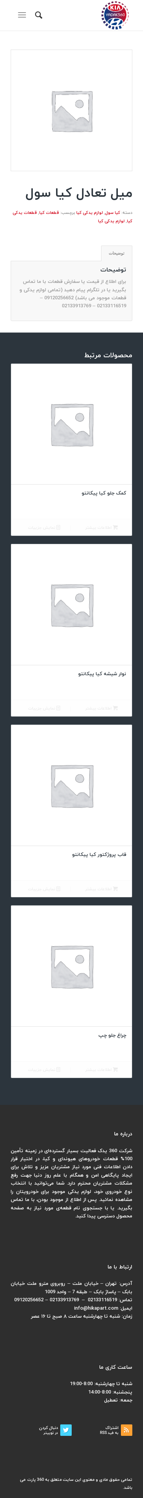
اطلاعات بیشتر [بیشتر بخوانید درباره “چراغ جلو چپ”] (101, 1070)
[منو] (23, 15)
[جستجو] (37, 15)
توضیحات (116, 253)
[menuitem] (37, 15)
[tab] (116, 253)
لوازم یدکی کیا (89, 213)
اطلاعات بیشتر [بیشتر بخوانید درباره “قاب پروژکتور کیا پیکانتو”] (101, 889)
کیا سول (112, 213)
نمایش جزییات (44, 527)
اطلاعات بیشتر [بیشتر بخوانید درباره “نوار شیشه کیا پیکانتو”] (101, 708)
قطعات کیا (49, 213)
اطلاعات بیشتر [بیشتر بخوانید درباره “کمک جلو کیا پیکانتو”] (101, 527)
